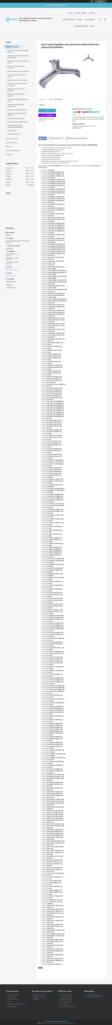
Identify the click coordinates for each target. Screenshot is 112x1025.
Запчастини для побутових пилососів (16, 67)
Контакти (92, 13)
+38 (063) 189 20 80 (66, 997)
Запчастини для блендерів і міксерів (16, 95)
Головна (70, 13)
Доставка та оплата (40, 994)
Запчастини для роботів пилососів (18, 71)
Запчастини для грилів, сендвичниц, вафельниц (15, 126)
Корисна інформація (13, 150)
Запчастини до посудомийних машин (16, 75)
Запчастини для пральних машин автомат (18, 51)
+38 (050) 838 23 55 (66, 1001)
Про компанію (12, 997)
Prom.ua (65, 1021)
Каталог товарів (80, 13)
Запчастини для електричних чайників (16, 114)
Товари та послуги (12, 47)
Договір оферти (89, 19)
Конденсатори (12, 130)
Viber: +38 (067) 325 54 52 (68, 1006)
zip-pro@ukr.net (11, 276)
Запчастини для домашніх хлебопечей (15, 105)
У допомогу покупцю (81, 26)
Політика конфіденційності (16, 1004)
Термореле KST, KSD (13, 134)
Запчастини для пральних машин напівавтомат (18, 56)
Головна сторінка (13, 994)
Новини (8, 154)
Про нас (92, 26)
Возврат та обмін (39, 997)
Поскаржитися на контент (50, 1023)
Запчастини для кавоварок (15, 118)
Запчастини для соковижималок (17, 122)
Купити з (47, 115)
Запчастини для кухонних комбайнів (15, 89)
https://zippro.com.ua (12, 269)
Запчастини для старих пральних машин (18, 62)
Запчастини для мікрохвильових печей (17, 100)
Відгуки (79, 19)
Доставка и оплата (69, 19)
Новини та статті (13, 999)
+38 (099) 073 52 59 (66, 999)
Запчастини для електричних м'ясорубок (16, 84)
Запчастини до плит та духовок (17, 80)
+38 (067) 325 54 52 (66, 994)
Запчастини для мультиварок (16, 110)
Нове (9, 1001)
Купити (47, 110)
